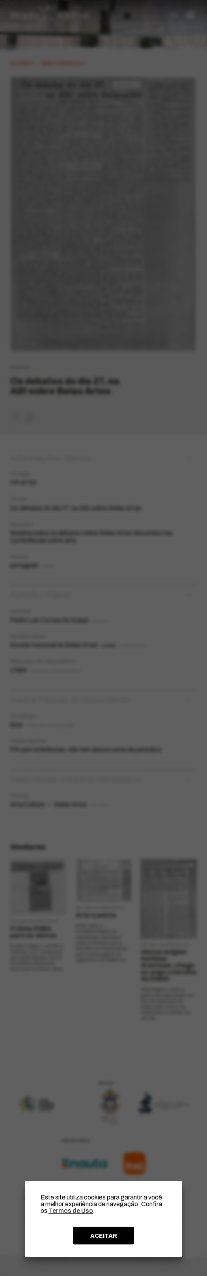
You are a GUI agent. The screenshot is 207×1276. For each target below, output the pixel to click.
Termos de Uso (70, 1210)
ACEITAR (103, 1236)
